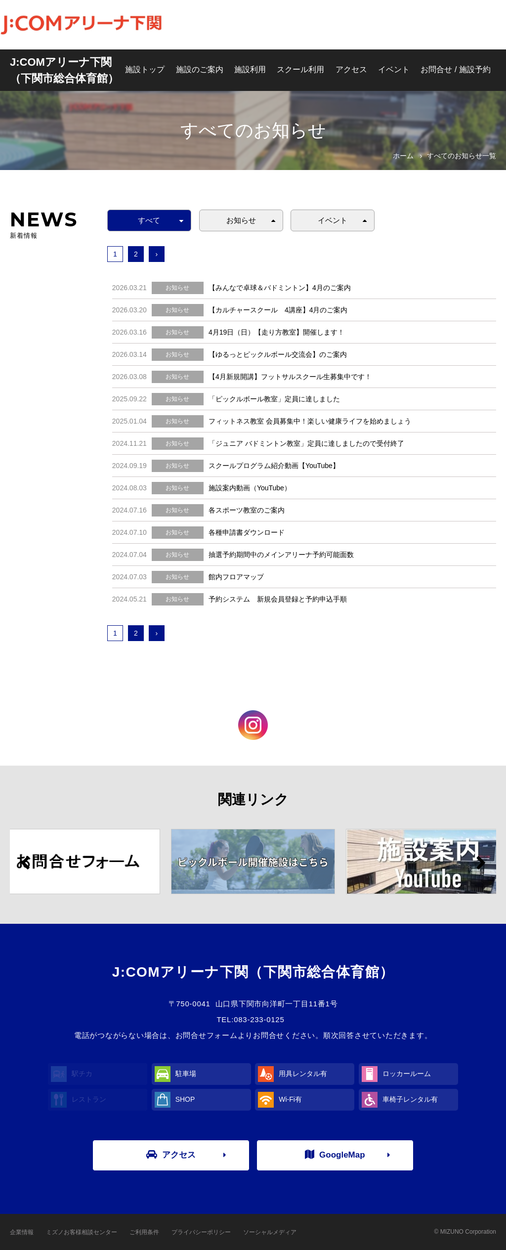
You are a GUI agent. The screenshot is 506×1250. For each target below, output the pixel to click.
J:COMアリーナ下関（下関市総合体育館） (64, 70)
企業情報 (22, 1232)
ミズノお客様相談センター (81, 1232)
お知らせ (241, 220)
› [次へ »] (156, 254)
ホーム (403, 156)
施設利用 (250, 69)
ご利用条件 (144, 1232)
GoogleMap (335, 1155)
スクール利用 (300, 69)
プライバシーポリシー (201, 1232)
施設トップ (145, 69)
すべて (149, 220)
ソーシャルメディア (269, 1232)
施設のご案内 (199, 69)
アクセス (351, 69)
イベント (394, 69)
